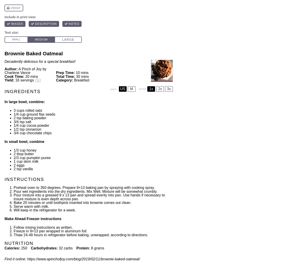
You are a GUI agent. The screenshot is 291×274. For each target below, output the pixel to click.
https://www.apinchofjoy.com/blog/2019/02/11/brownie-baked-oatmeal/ (83, 259)
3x (169, 89)
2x (160, 89)
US (122, 89)
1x (151, 89)
